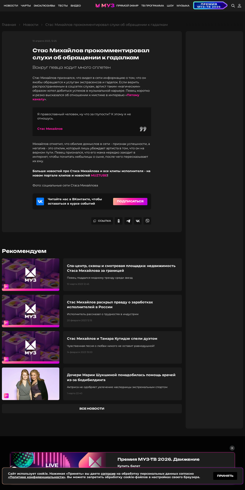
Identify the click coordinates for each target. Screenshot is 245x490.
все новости (91, 408)
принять (225, 475)
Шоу (170, 5)
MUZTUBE (99, 175)
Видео (76, 5)
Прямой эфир (127, 5)
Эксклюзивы (44, 5)
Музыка (183, 5)
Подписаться (130, 201)
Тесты (63, 5)
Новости (11, 5)
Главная (9, 25)
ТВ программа (152, 5)
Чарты (26, 5)
